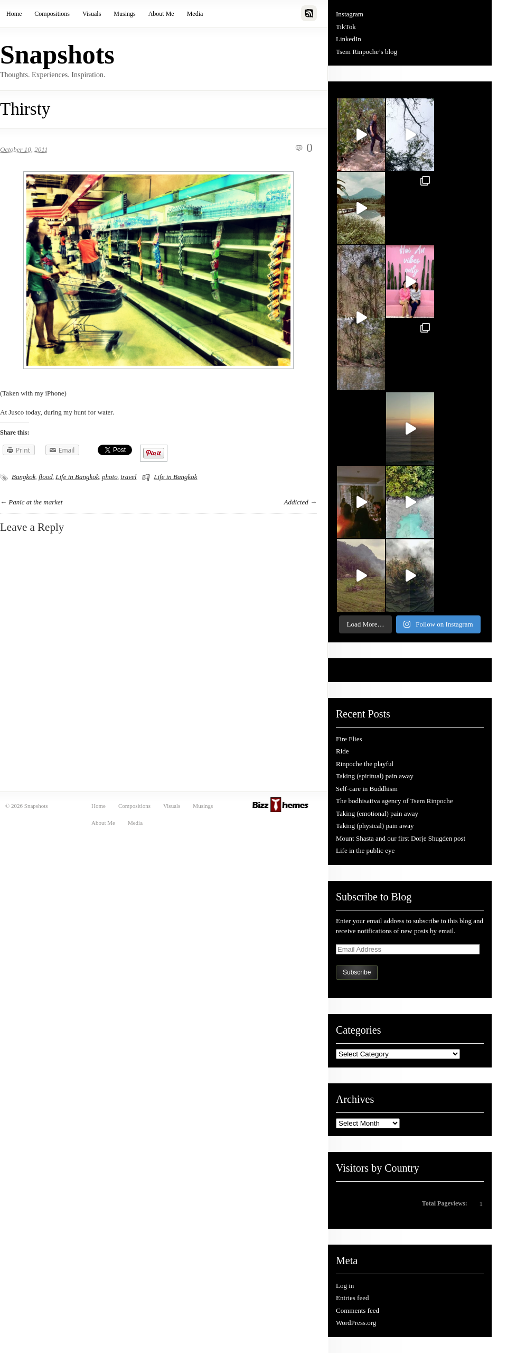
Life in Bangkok (77, 477)
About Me (161, 13)
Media (195, 13)
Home (14, 13)
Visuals (91, 13)
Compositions (52, 13)
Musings (124, 13)
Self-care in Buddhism (367, 789)
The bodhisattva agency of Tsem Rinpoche (394, 801)
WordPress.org (356, 1323)
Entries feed (352, 1298)
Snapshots (57, 54)
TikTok (346, 27)
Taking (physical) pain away (375, 826)
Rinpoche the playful (364, 764)
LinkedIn (348, 39)
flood (46, 477)
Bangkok (23, 477)
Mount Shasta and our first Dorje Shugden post (400, 838)
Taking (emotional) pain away (377, 813)
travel (128, 477)
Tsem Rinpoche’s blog (366, 52)
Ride (342, 751)
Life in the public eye (365, 850)
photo (110, 477)
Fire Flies (349, 739)
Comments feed (357, 1310)
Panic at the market (35, 502)
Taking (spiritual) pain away (375, 776)
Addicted (296, 502)
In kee (352, 321)
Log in (345, 1286)
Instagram (349, 14)
